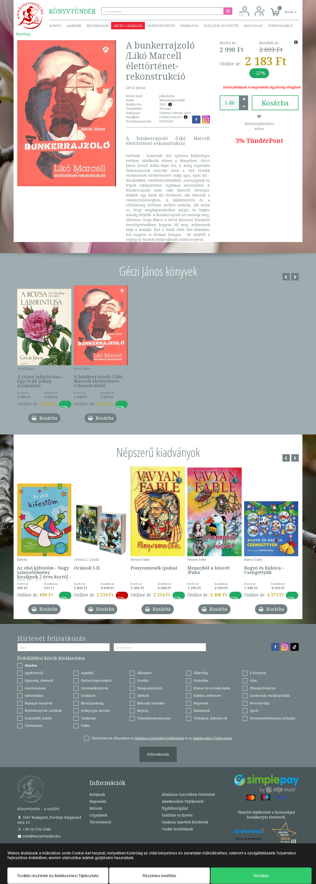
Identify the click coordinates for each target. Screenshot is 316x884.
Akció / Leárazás (128, 25)
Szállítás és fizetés (221, 25)
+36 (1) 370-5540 (34, 829)
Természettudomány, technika (272, 718)
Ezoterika (201, 680)
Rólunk (96, 808)
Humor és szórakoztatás (212, 688)
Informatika (34, 695)
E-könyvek (258, 673)
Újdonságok (97, 25)
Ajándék (73, 25)
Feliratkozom (158, 754)
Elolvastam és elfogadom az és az (162, 738)
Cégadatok (98, 815)
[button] (285, 9)
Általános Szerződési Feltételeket (159, 738)
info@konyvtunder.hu (38, 836)
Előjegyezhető (161, 25)
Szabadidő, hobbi (38, 718)
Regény (142, 710)
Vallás (85, 725)
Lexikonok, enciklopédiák (270, 695)
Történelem (33, 725)
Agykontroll (34, 673)
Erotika (142, 680)
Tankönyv (89, 718)
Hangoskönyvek (149, 688)
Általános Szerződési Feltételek (188, 794)
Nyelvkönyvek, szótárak (43, 710)
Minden (31, 665)
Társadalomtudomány (154, 718)
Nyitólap (23, 34)
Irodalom (88, 695)
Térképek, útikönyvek (210, 718)
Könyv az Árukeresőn (249, 838)
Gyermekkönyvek (94, 688)
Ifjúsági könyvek (263, 688)
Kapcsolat (253, 25)
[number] (229, 102)
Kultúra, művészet (207, 695)
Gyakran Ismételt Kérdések (185, 822)
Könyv (55, 25)
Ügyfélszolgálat (175, 808)
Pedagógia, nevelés (95, 710)
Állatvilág (201, 673)
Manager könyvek (38, 703)
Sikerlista (189, 25)
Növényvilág (260, 703)
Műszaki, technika (150, 703)
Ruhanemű (202, 710)
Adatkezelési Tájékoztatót (212, 738)
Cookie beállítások (177, 829)
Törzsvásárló (280, 25)
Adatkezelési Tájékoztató (183, 801)
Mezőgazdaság (92, 703)
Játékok (143, 695)
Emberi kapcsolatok (96, 680)
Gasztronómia (35, 688)
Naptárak (201, 703)
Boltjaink (97, 794)
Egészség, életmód (39, 680)
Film (253, 680)
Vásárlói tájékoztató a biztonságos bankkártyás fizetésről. (266, 814)
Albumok (144, 673)
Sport (254, 710)
